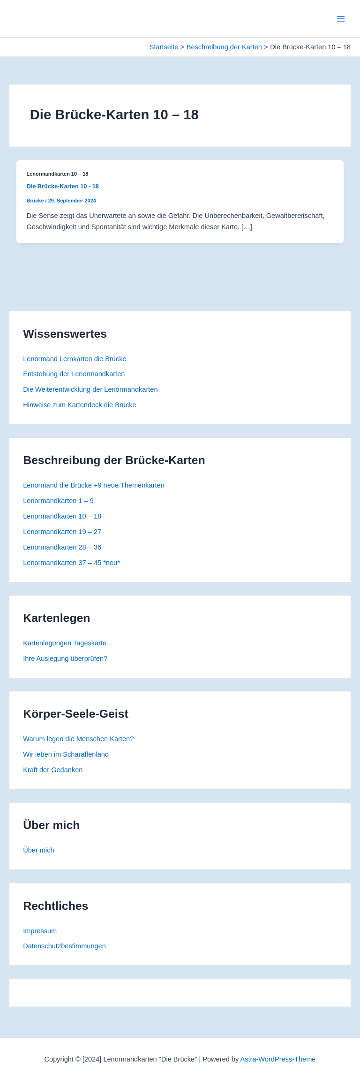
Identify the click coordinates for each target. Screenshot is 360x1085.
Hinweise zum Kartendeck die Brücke (79, 405)
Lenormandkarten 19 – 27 (62, 531)
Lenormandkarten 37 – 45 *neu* (71, 562)
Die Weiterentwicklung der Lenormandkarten (90, 389)
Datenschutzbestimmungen (64, 946)
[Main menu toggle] (341, 19)
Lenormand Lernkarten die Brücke (74, 359)
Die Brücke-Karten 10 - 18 (62, 186)
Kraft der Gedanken (52, 770)
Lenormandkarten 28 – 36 (62, 547)
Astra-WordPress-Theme (277, 1059)
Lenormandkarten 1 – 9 (58, 500)
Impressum (40, 931)
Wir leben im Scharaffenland (66, 754)
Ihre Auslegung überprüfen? (65, 658)
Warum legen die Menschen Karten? (78, 739)
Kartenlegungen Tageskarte (64, 643)
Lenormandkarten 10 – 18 (62, 516)
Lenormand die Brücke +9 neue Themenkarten (94, 485)
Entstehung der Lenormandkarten (74, 374)
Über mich (38, 850)
